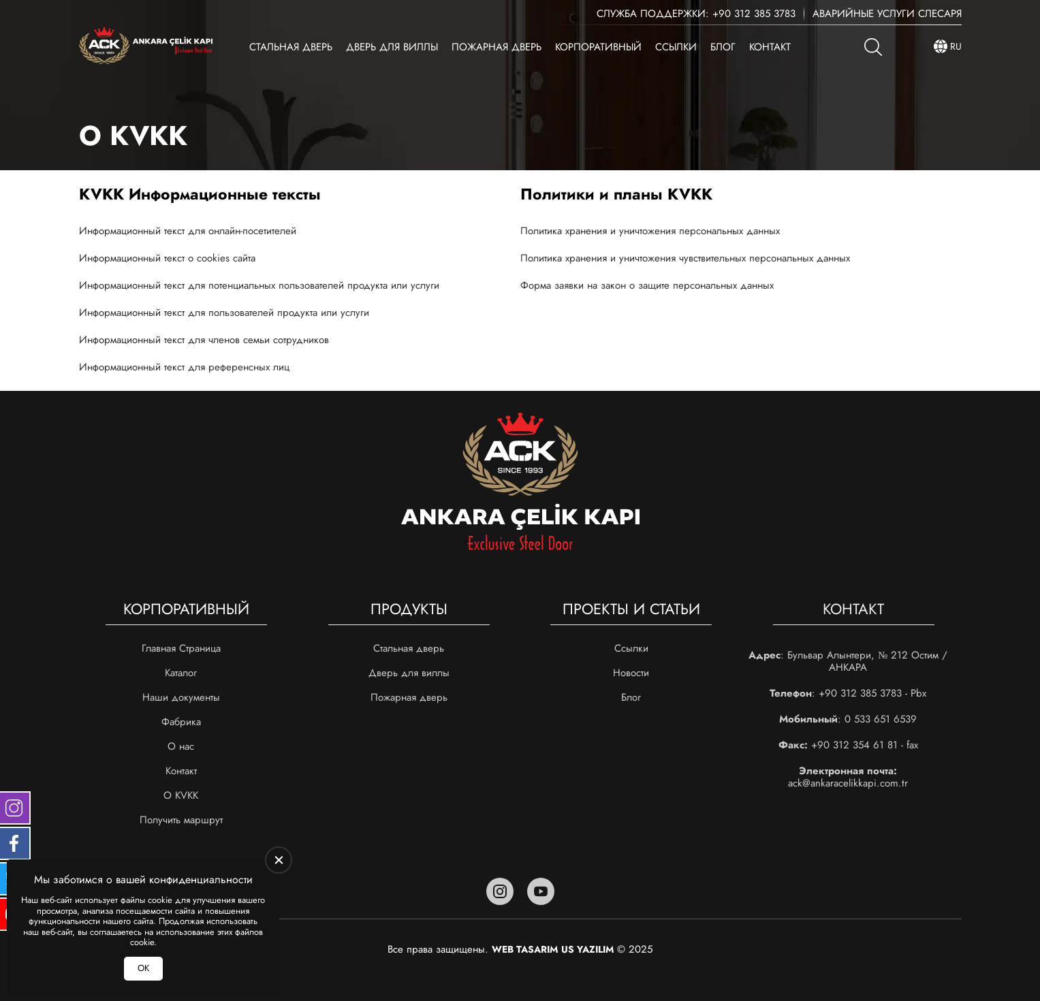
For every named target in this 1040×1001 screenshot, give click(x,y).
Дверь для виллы (392, 46)
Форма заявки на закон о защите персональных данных (647, 285)
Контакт (770, 46)
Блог (723, 46)
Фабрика (181, 722)
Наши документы (181, 697)
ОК (143, 968)
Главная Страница (181, 648)
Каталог (181, 673)
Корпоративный (598, 46)
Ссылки (676, 46)
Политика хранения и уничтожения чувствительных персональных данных (685, 258)
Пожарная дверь (496, 46)
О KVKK (180, 795)
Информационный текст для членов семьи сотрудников (204, 339)
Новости (631, 673)
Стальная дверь (290, 46)
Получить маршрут (181, 820)
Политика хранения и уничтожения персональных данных (650, 230)
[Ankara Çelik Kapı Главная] (145, 46)
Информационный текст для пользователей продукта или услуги (224, 312)
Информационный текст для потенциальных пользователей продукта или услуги (259, 285)
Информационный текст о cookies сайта (167, 258)
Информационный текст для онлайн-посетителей (187, 230)
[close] (278, 860)
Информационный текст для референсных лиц (184, 367)
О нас (181, 746)
